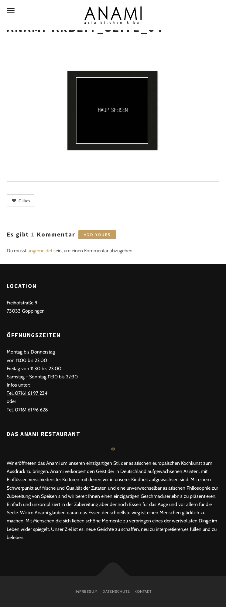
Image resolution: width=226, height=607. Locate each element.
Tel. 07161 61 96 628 (27, 410)
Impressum (86, 591)
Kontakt (143, 591)
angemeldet (40, 250)
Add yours (97, 234)
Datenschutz (116, 591)
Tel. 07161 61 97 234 (27, 393)
